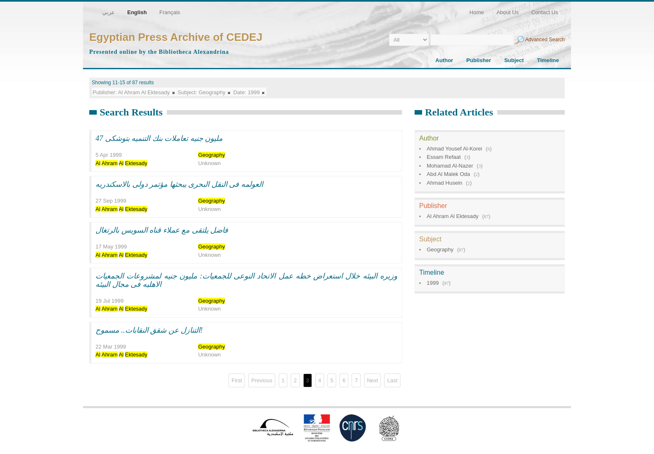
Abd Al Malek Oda (448, 174)
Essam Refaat (444, 157)
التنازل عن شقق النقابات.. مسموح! (149, 330)
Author (444, 60)
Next (372, 380)
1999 (433, 283)
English (137, 12)
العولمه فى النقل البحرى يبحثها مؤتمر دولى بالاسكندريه (179, 184)
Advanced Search (545, 40)
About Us (507, 12)
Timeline (548, 60)
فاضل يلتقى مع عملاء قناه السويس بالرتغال (162, 230)
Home (477, 12)
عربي (108, 12)
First (236, 380)
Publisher (478, 60)
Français (169, 12)
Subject (514, 60)
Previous (261, 380)
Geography (440, 249)
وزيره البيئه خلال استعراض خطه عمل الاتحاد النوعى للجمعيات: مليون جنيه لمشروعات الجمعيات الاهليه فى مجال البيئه (246, 280)
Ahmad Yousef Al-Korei (454, 148)
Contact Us (544, 12)
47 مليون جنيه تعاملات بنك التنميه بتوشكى (159, 138)
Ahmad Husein (444, 183)
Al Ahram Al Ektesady (452, 216)
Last (392, 380)
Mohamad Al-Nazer (450, 166)
